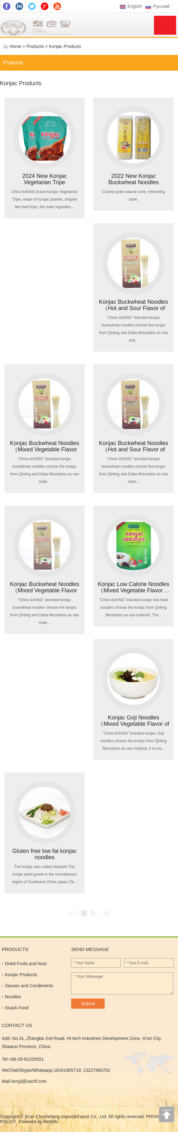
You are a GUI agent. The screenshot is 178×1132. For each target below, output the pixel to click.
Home (15, 46)
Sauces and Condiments (29, 985)
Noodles (13, 996)
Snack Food (17, 1007)
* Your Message (122, 983)
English (131, 6)
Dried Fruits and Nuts (26, 963)
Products (13, 62)
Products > (37, 46)
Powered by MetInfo (38, 1121)
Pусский (158, 6)
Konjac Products (65, 46)
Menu (165, 25)
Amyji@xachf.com (28, 1081)
